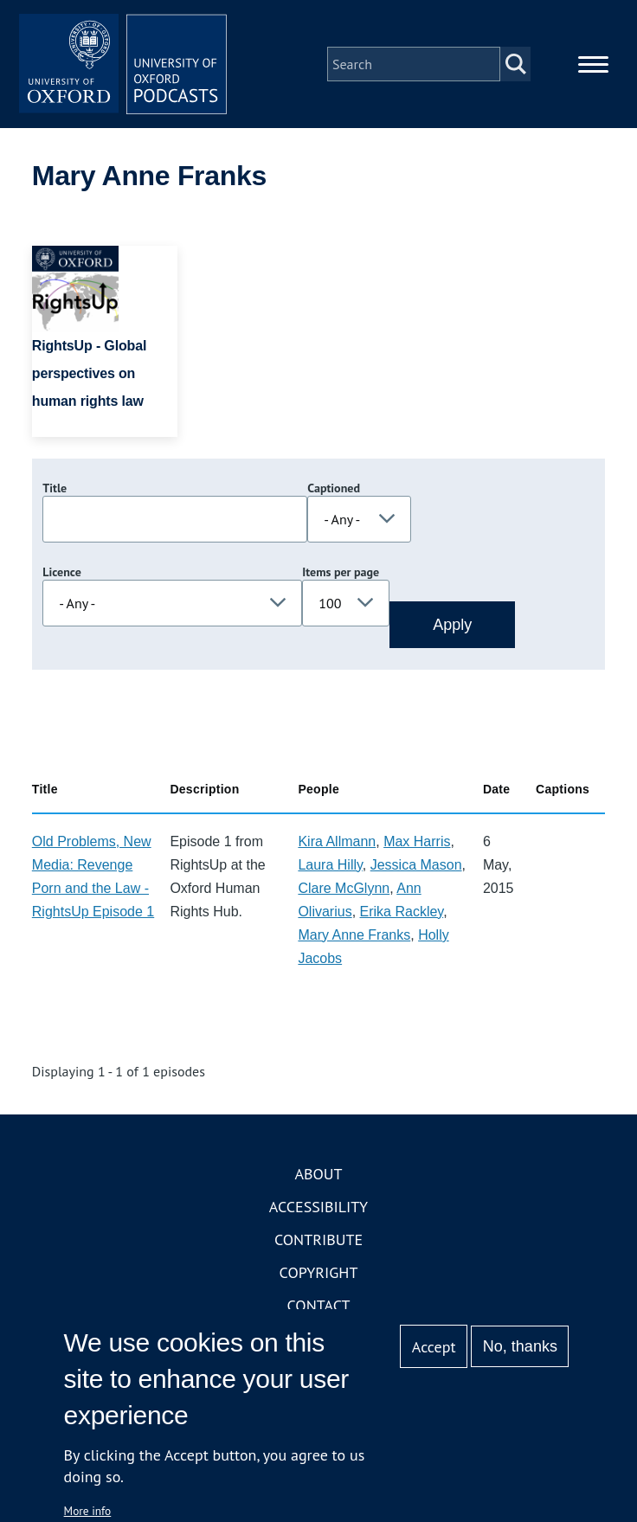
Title (54, 488)
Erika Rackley (402, 911)
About (318, 1174)
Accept (434, 1347)
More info (88, 1511)
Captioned (333, 488)
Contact (319, 1305)
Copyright (319, 1272)
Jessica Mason (416, 864)
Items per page (340, 572)
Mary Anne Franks (354, 935)
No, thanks (520, 1346)
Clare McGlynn (343, 888)
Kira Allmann (337, 841)
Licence (61, 572)
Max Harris (416, 841)
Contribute (318, 1239)
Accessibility (318, 1207)
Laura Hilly (330, 864)
